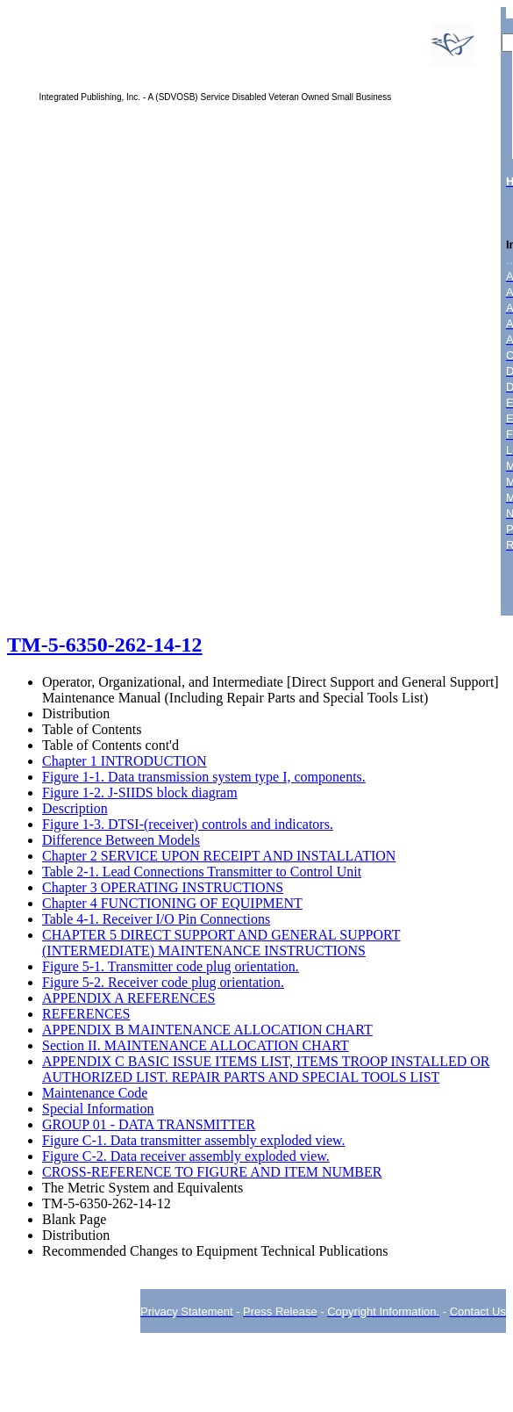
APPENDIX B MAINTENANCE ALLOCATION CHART (207, 1029)
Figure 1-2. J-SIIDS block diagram (140, 792)
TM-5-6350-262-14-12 (105, 644)
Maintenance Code (94, 1092)
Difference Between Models (121, 839)
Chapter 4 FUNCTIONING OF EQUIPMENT (172, 903)
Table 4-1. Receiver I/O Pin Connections (156, 918)
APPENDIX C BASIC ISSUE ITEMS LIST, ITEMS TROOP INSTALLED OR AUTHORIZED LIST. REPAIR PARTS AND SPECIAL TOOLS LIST (265, 1069)
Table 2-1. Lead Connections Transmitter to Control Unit (201, 871)
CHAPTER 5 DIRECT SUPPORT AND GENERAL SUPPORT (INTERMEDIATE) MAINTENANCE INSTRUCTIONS (221, 942)
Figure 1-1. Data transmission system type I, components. (204, 776)
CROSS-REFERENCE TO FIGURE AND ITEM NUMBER (211, 1171)
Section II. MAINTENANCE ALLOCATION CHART (195, 1045)
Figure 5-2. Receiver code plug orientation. (163, 982)
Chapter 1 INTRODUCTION (124, 760)
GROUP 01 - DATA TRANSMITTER (148, 1124)
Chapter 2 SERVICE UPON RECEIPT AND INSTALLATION (218, 855)
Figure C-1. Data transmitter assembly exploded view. (194, 1140)
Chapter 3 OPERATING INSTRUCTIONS (162, 887)
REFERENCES (86, 1013)
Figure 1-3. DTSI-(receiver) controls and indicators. (187, 824)
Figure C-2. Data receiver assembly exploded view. (186, 1156)
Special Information (98, 1108)
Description (75, 808)
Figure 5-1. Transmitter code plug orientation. (170, 966)
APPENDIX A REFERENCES (128, 998)
